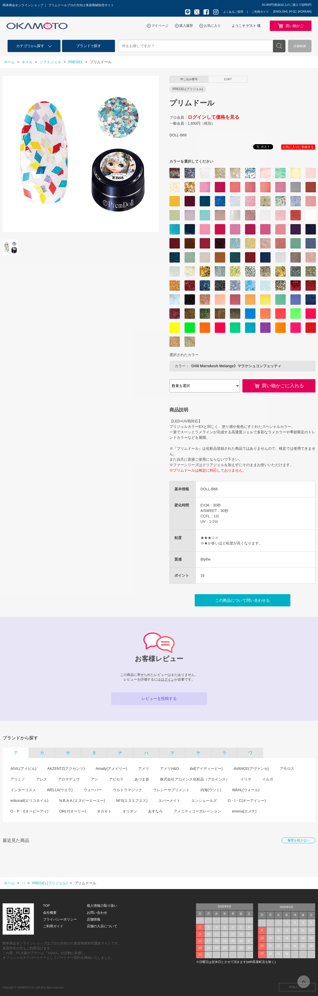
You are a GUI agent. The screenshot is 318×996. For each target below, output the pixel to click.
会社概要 (50, 913)
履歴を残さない (298, 840)
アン (94, 779)
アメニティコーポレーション (197, 811)
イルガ (267, 779)
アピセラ (116, 779)
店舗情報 (93, 919)
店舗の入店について (102, 926)
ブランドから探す (20, 737)
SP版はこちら (297, 987)
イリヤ (245, 779)
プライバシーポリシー (60, 919)
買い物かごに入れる (283, 385)
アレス (41, 779)
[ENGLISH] (280, 11)
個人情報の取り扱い (102, 906)
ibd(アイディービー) (206, 768)
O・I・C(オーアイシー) (247, 800)
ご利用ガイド (260, 11)
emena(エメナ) (244, 811)
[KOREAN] (304, 11)
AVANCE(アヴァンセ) (251, 768)
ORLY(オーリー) (72, 811)
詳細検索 (299, 46)
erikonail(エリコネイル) (29, 800)
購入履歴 (186, 26)
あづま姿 (141, 779)
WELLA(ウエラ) (60, 790)
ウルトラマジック (127, 790)
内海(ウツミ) (210, 790)
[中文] (292, 11)
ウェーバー (93, 790)
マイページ (159, 26)
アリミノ (17, 779)
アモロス (287, 768)
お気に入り (212, 26)
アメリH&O (169, 768)
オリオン (130, 811)
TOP (46, 906)
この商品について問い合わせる (242, 600)
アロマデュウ (69, 779)
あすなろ (155, 811)
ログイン (167, 679)
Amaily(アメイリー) (111, 768)
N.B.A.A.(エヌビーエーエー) (82, 800)
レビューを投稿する (159, 698)
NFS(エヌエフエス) (131, 800)
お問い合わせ (97, 913)
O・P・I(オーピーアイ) (29, 811)
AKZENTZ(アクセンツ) (66, 768)
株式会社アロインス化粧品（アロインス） (194, 779)
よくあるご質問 (233, 11)
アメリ (143, 768)
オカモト (104, 811)
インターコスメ (23, 790)
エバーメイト (169, 800)
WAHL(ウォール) (245, 790)
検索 (279, 46)
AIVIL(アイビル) (23, 768)
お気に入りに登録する (298, 147)
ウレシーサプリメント (171, 790)
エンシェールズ (204, 800)
